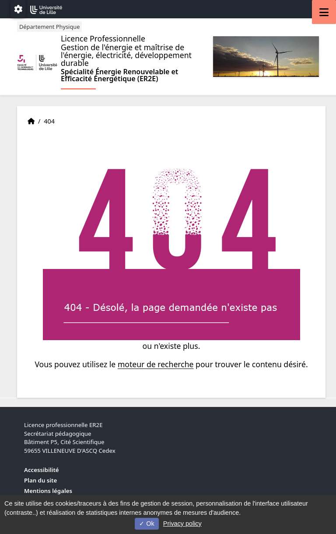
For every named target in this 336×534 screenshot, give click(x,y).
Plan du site (40, 480)
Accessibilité (41, 470)
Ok (146, 523)
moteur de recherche (156, 364)
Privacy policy (182, 523)
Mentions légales (48, 491)
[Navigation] (324, 12)
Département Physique (49, 27)
